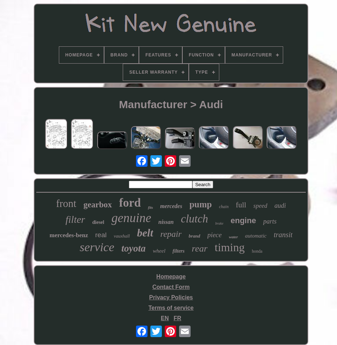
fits (150, 207)
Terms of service (171, 308)
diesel (98, 222)
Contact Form (171, 287)
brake (219, 223)
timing (230, 247)
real (101, 235)
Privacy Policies (171, 297)
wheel (159, 251)
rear (199, 248)
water (233, 237)
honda (257, 251)
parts (269, 221)
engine (243, 220)
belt (145, 233)
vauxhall (122, 236)
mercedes (171, 206)
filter (75, 219)
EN (165, 318)
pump (200, 204)
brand (194, 236)
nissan (166, 222)
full (241, 205)
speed (260, 205)
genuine (131, 218)
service (97, 247)
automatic (256, 236)
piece (214, 235)
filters (178, 251)
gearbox (98, 204)
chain (224, 206)
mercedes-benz (69, 235)
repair (171, 234)
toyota (133, 248)
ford (130, 202)
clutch (194, 218)
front (66, 203)
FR (177, 318)
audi (280, 205)
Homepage (171, 276)
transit (283, 235)
